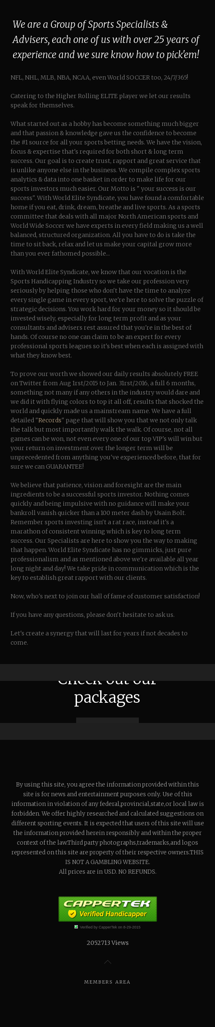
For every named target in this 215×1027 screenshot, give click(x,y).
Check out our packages (107, 688)
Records (49, 420)
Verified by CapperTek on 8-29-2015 (110, 927)
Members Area (107, 982)
